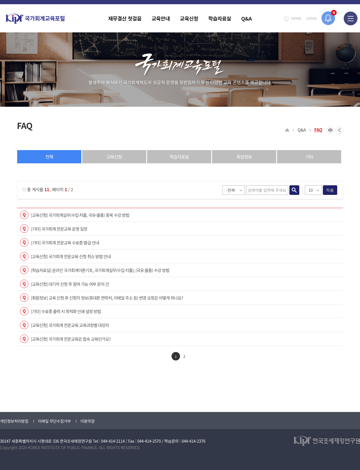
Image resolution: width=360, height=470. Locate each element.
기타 (309, 156)
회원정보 (244, 156)
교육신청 (114, 156)
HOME (296, 18)
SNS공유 (339, 130)
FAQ (318, 130)
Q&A (302, 130)
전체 (49, 156)
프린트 (330, 130)
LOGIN (311, 18)
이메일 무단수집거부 (54, 421)
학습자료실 (179, 156)
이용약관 (87, 421)
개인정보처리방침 (14, 421)
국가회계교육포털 (35, 19)
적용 (330, 190)
